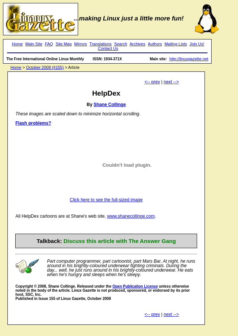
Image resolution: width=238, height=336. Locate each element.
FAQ (49, 44)
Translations (101, 44)
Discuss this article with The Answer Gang (120, 241)
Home (17, 44)
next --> (171, 81)
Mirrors (80, 44)
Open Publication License (135, 286)
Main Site (33, 44)
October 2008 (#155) (45, 67)
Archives (137, 44)
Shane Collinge (110, 104)
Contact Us (108, 48)
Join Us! (197, 44)
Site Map (63, 44)
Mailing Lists (175, 44)
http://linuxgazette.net (189, 59)
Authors (155, 44)
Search (120, 44)
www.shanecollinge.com (131, 216)
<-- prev (152, 81)
